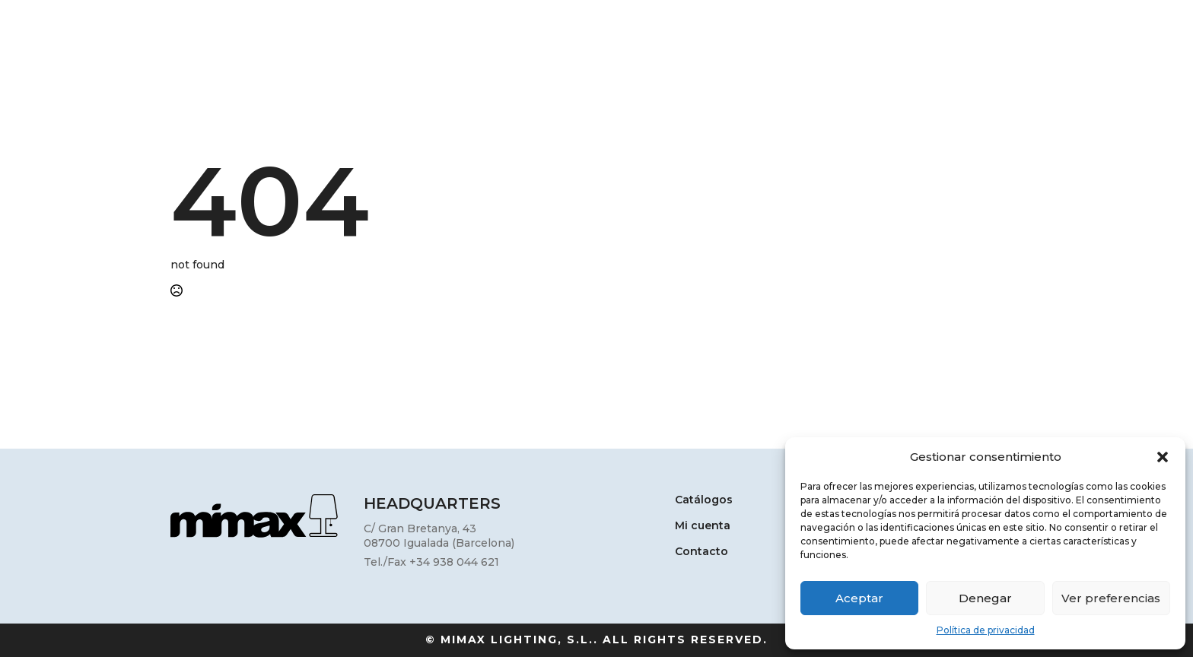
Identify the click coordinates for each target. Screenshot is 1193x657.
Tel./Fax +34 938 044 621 (431, 562)
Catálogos (704, 500)
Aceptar (859, 598)
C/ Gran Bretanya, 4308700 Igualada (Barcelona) (439, 536)
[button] (1162, 457)
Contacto (701, 552)
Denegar (985, 598)
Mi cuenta (702, 526)
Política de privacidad (986, 630)
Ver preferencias (1110, 598)
